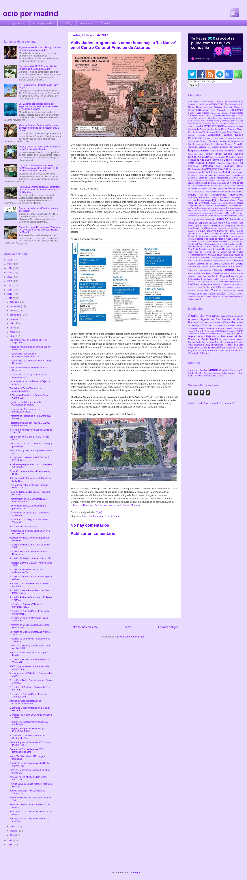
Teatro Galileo (194, 279)
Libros (239, 188)
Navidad (212, 222)
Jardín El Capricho (234, 180)
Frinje (220, 166)
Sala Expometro (219, 258)
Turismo (216, 290)
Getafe (239, 331)
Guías (229, 169)
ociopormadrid (194, 299)
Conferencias (96, 516)
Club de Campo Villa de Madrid (202, 132)
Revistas (211, 254)
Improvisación (225, 175)
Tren (208, 290)
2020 (10, 285)
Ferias (209, 153)
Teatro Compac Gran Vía (200, 276)
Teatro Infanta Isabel (210, 279)
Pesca (240, 236)
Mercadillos (236, 194)
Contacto (106, 23)
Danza (204, 141)
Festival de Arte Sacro (200, 160)
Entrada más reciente (84, 627)
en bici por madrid (43, 23)
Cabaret (192, 113)
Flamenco (194, 166)
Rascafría (199, 345)
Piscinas (199, 239)
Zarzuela (225, 296)
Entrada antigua (168, 627)
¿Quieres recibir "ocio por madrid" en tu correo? (211, 403)
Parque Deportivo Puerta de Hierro (217, 231)
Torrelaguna (226, 350)
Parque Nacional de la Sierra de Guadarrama (215, 232)
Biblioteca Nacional (223, 107)
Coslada (229, 328)
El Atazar (197, 331)
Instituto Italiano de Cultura (214, 180)
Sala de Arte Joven (234, 257)
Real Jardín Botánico (198, 249)
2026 (10, 259)
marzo (13, 826)
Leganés (193, 336)
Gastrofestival (195, 169)
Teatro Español (221, 276)
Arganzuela (194, 370)
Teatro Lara (238, 279)
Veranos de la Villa (198, 293)
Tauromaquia (207, 270)
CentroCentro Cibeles (213, 126)
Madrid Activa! (194, 192)
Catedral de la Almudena (206, 118)
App (219, 101)
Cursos (229, 138)
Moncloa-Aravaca (204, 373)
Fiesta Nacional (197, 163)
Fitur (241, 163)
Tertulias (201, 291)
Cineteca (232, 129)
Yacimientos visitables (210, 296)
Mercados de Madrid (200, 197)
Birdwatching (223, 110)
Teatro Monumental (228, 282)
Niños (227, 222)
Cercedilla (229, 322)
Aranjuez (194, 319)
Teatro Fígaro (237, 276)
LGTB (205, 183)
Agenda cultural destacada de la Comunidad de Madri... (25, 403)
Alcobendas (227, 316)
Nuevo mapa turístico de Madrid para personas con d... (28, 507)
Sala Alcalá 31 (236, 255)
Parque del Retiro (221, 236)
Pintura (191, 239)
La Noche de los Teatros (206, 185)
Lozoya (202, 336)
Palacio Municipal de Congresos (219, 225)
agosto (13, 319)
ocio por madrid (30, 14)
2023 (10, 272)
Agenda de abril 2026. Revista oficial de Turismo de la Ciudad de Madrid (38, 67)
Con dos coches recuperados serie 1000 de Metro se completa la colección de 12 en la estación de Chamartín (38, 168)
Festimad (214, 157)
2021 (10, 281)
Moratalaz (217, 373)
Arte (227, 104)
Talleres (194, 270)
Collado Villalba (235, 325)
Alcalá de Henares (204, 316)
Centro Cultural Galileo (197, 121)
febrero (14, 831)
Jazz (190, 183)
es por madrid (17, 23)
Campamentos (236, 113)
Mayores (205, 195)
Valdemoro (238, 350)
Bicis (214, 110)
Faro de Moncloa (228, 151)
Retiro (203, 255)
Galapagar (231, 331)
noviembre (15, 306)
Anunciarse (86, 23)
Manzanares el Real (232, 336)
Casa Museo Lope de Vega (223, 115)
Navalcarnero (230, 339)
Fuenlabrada (220, 331)
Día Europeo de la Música (231, 141)
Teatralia (219, 270)
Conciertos (216, 134)
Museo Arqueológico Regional (213, 200)
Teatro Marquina (212, 282)
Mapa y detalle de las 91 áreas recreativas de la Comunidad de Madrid (39, 148)
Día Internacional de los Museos (206, 144)
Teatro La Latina (226, 279)
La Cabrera (226, 334)
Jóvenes (197, 183)
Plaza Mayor (232, 239)
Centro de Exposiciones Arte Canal (218, 123)
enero (13, 835)
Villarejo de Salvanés (198, 353)
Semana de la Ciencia (209, 264)
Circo (240, 129)
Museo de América (196, 213)
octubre (14, 310)
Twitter (240, 290)
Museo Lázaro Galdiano (218, 205)
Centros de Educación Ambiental (204, 129)
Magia (228, 191)
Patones (206, 342)
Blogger (137, 872)
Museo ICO (201, 205)
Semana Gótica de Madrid (222, 261)
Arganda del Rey (211, 319)
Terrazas (192, 291)
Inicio (128, 627)
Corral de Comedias (215, 138)
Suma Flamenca (219, 266)
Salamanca (233, 373)
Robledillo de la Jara (233, 345)
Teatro (230, 270)
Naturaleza (236, 219)
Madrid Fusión (218, 192)
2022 (10, 277)
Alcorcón (238, 316)
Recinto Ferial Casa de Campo (223, 249)
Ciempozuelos (221, 325)
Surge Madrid (236, 266)
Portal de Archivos (205, 242)
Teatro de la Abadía (203, 284)
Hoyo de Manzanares (210, 334)
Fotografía (208, 165)
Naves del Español (197, 223)
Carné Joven (204, 115)
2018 (10, 294)
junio (12, 328)
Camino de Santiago (220, 113)
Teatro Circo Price (215, 273)
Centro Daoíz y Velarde (218, 121)
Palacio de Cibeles (202, 228)
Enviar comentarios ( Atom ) (132, 636)
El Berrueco (207, 331)
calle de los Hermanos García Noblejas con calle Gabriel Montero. (105, 505)
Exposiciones (112, 516)
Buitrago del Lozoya (200, 322)
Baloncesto (209, 107)
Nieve (221, 223)
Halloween (238, 169)
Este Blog (66, 23)
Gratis (222, 169)
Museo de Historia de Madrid (219, 213)
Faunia (240, 151)
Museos (201, 219)
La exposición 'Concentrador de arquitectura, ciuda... (25, 410)
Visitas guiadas (217, 293)
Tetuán (206, 375)
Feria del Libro (196, 154)
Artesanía (234, 104)
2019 (10, 289)
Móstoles (216, 339)
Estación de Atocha (209, 147)
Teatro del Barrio (236, 285)
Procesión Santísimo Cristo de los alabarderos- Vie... (26, 570)
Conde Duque (233, 134)
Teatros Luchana (195, 287)
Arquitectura (217, 104)
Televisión (239, 287)
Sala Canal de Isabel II (200, 257)
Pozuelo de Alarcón (225, 342)
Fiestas (211, 162)
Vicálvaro (220, 376)
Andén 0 (212, 101)
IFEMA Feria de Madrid (216, 172)
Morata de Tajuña (199, 339)
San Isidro (193, 260)
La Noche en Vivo (226, 185)
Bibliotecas (204, 110)
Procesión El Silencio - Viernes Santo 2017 (30, 558)
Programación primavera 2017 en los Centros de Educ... (28, 736)
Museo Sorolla (210, 210)
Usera (213, 375)
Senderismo (195, 266)
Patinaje (234, 236)
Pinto (212, 342)
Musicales (211, 219)
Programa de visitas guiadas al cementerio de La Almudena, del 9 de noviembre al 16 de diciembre (40, 190)
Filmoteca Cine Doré (228, 163)
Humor (199, 172)
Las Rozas (237, 333)
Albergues (203, 101)
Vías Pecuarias (233, 294)
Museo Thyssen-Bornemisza (230, 210)
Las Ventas (230, 188)
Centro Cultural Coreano (233, 118)
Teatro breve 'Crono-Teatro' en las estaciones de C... (26, 389)
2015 (10, 844)
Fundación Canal (233, 166)
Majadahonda (213, 336)
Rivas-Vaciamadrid (214, 345)
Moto (221, 198)
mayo (13, 332)
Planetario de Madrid (214, 239)
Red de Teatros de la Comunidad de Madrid (218, 252)
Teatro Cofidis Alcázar (233, 273)
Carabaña (218, 322)
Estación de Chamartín (231, 147)
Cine (84, 516)
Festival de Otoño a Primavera (227, 160)
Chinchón (207, 325)
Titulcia (198, 351)
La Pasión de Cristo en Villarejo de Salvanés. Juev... (26, 605)
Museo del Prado (206, 216)
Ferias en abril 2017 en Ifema (24, 526)
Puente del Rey (236, 242)
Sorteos (205, 267)
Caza (220, 118)
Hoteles (192, 172)
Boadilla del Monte (232, 319)
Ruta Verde (223, 255)
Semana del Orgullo (232, 263)
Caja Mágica (203, 113)
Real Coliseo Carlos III (231, 246)
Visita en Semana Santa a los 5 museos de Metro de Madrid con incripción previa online (39, 128)
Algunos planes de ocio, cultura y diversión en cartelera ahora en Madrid (40, 48)
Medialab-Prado (220, 195)
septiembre (16, 315)
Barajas (203, 370)
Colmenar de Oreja (214, 328)
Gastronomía (210, 169)
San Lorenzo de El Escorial (205, 347)
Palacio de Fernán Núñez (223, 228)
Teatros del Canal (215, 287)
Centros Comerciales (235, 126)
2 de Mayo (193, 101)
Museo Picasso (195, 210)
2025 (10, 264)
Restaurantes (194, 255)
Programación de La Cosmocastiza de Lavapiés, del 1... (28, 500)
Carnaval (193, 115)
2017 (10, 298)
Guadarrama (194, 334)
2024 (10, 268)
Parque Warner (236, 233)
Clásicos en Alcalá (224, 132)
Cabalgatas (236, 109)
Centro (213, 370)
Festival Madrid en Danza (230, 157)
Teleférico (231, 287)
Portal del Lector (221, 241)
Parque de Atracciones (199, 236)
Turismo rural (229, 290)
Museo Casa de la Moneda (224, 203)
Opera (198, 225)
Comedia (203, 135)
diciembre (15, 302)
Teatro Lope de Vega (196, 282)
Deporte (213, 141)
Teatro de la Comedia (221, 285)
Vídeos (197, 296)
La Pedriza (204, 188)
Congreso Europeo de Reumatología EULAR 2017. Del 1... (27, 729)
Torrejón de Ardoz (210, 350)
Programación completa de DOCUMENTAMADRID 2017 (25, 355)
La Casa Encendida (217, 183)
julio (12, 323)
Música (223, 219)
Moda (215, 197)
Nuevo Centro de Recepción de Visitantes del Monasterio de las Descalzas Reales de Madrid (39, 230)
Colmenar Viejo (196, 328)
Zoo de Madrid (236, 296)
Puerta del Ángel (196, 244)
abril (12, 336)
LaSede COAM (216, 188)
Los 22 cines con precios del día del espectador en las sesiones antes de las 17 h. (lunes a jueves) (38, 106)
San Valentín (205, 261)
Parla (199, 342)
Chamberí (224, 370)
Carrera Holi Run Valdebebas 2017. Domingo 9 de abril (27, 750)
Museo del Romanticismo (226, 216)
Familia (215, 150)
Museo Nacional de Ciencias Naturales (225, 208)
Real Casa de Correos (208, 246)
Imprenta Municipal (209, 175)
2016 (10, 840)
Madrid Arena (206, 192)
